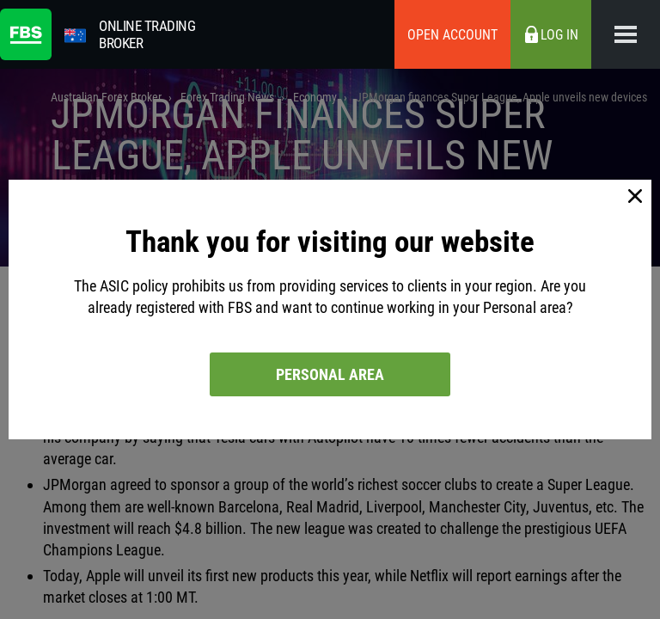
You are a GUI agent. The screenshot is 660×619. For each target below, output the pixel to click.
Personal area (330, 374)
